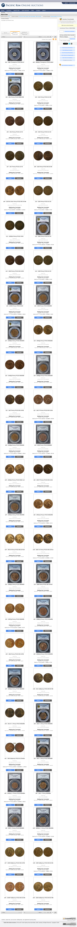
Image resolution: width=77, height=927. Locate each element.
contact (38, 10)
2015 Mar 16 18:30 (15, 33)
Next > (40, 36)
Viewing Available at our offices (56, 16)
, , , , (30, 16)
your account (25, 10)
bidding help (19, 919)
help (32, 10)
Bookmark (19, 73)
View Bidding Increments (67, 50)
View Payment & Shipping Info (67, 55)
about (43, 10)
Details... (10, 73)
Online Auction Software (71, 920)
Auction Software (72, 925)
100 (55, 36)
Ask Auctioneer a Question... (66, 65)
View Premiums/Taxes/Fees (67, 52)
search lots (16, 10)
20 (50, 36)
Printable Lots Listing (67, 60)
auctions (9, 10)
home (2, 10)
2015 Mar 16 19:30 (24, 33)
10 (48, 36)
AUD (9, 16)
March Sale (10, 12)
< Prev (3, 36)
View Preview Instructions (67, 47)
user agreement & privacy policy (29, 919)
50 (52, 36)
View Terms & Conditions (67, 57)
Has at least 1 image (64, 40)
